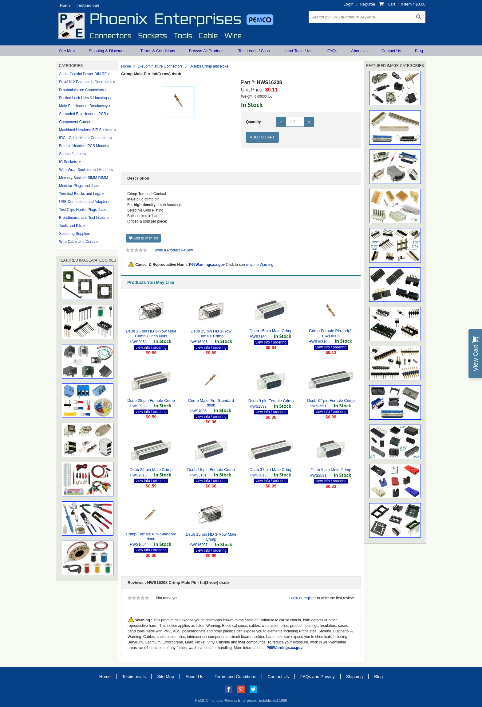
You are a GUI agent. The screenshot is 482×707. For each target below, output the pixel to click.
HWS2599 (258, 406)
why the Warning (259, 264)
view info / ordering (151, 347)
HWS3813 (258, 475)
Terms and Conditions (235, 676)
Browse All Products (206, 51)
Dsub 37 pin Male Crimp (271, 469)
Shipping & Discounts (108, 51)
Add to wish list (143, 238)
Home (65, 5)
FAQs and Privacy (317, 676)
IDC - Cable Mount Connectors (84, 138)
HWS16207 (198, 545)
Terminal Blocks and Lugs (80, 194)
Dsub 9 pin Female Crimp (271, 400)
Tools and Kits (70, 225)
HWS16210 (318, 342)
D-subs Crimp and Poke (208, 66)
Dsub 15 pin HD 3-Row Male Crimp (211, 537)
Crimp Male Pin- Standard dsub (211, 403)
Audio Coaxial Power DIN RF (83, 74)
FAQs (332, 51)
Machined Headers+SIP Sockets (86, 130)
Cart (392, 4)
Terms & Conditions (157, 51)
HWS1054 (138, 544)
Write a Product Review (173, 250)
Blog (419, 51)
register (310, 598)
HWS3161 (198, 475)
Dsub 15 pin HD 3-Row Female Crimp (211, 333)
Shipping (354, 676)
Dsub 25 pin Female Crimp (151, 400)
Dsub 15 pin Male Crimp (271, 330)
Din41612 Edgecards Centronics (85, 82)
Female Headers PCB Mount (82, 146)
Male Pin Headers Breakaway (83, 106)
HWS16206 (198, 342)
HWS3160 (258, 337)
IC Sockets (68, 162)
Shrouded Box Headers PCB (82, 114)
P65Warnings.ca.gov (207, 264)
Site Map (67, 51)
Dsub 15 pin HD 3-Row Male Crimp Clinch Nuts (151, 333)
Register (367, 4)
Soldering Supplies (74, 233)
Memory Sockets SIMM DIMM (83, 178)
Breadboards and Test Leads (82, 218)
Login (349, 4)
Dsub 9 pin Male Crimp (330, 470)
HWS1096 (198, 411)
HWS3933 (138, 406)
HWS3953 (138, 342)
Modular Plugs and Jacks (79, 186)
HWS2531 (318, 475)
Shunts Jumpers (72, 154)
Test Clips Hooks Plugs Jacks (83, 210)
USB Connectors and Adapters (84, 202)
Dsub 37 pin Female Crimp (331, 400)
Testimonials (88, 5)
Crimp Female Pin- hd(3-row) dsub (331, 333)
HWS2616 (138, 475)
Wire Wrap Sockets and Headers (86, 170)
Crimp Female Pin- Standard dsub (151, 536)
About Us (359, 51)
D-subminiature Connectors (81, 90)
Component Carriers (75, 122)
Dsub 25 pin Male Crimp (151, 469)
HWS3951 (318, 406)
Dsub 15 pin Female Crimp (211, 469)
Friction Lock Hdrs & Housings (84, 98)
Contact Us (391, 51)
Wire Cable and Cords (77, 241)
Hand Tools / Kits (299, 51)
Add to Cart (262, 137)
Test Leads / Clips (254, 51)
